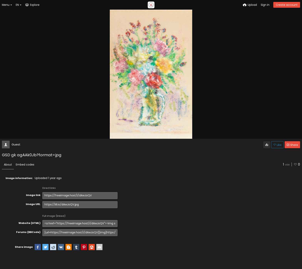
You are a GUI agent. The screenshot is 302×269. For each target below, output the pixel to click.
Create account (287, 5)
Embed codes (25, 164)
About (8, 164)
